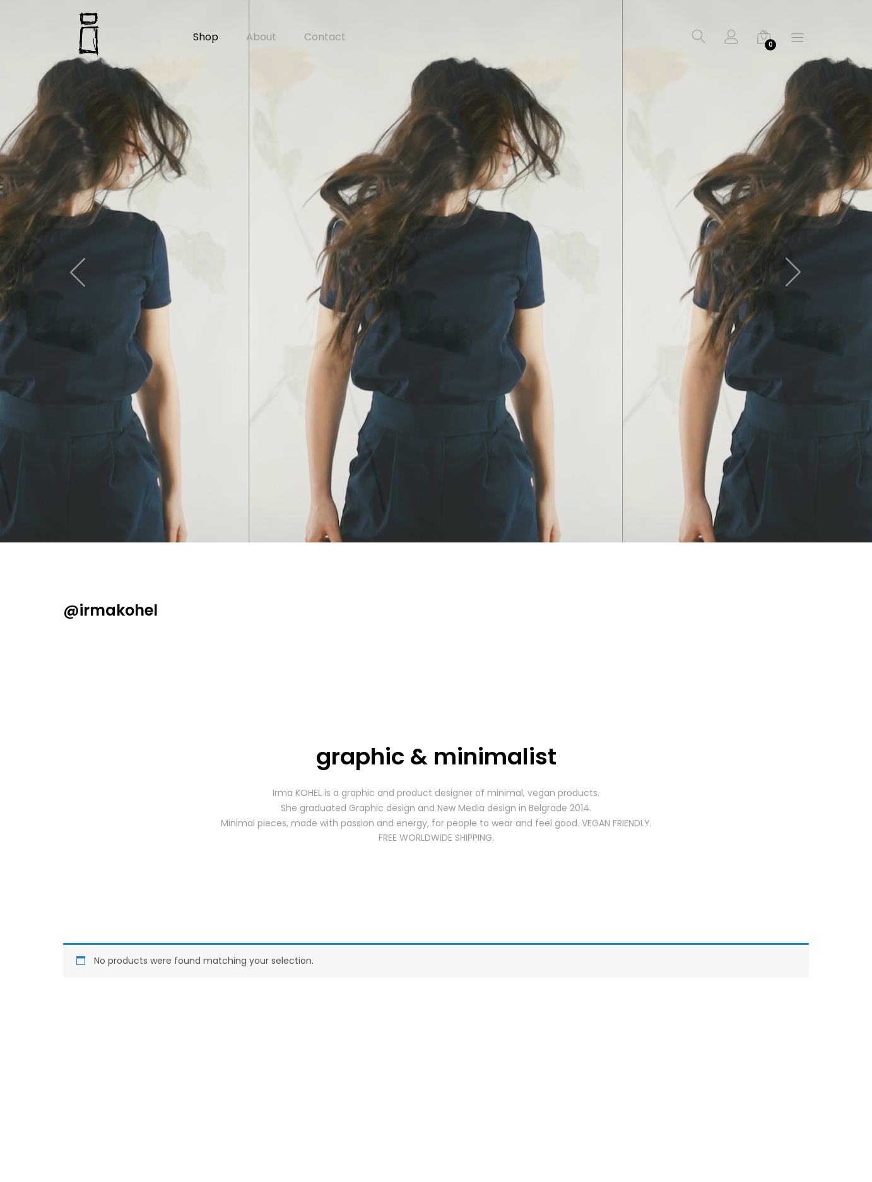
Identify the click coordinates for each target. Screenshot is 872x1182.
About (261, 37)
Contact (325, 37)
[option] (436, 271)
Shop (205, 37)
